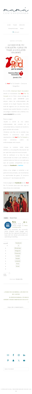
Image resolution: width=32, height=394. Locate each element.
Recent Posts (13, 218)
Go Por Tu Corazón (20, 137)
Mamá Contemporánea (16, 10)
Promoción (19, 279)
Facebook (13, 165)
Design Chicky (23, 389)
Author (6, 218)
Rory (14, 222)
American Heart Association (20, 91)
